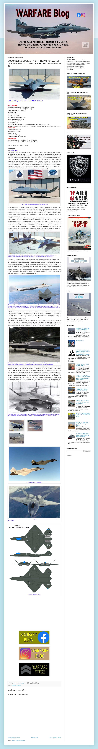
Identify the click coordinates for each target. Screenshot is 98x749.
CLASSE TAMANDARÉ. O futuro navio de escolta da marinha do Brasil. (82, 435)
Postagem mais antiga (55, 737)
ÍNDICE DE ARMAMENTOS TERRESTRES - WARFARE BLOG (83, 415)
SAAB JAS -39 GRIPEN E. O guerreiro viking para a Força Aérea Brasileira (82, 330)
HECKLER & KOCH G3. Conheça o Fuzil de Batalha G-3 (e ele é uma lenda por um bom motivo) (83, 377)
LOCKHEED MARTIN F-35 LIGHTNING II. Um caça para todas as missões (83, 389)
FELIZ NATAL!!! (80, 341)
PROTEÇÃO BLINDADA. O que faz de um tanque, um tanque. (83, 424)
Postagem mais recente (14, 737)
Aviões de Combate (16, 685)
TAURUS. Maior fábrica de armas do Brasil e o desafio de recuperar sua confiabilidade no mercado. (83, 352)
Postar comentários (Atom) (18, 740)
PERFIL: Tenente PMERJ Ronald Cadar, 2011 (82, 364)
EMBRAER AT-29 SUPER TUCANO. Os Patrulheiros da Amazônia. (82, 402)
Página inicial (34, 737)
